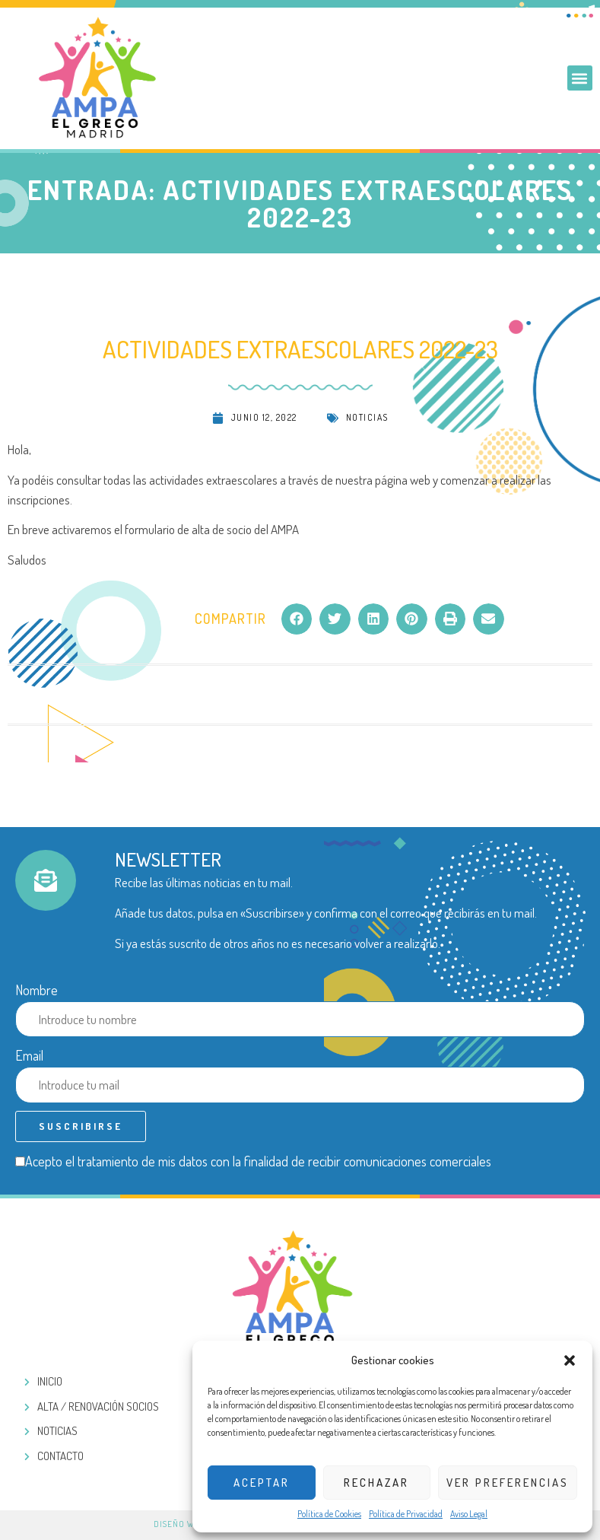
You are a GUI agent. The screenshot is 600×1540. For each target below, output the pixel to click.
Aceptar (261, 1482)
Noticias (367, 417)
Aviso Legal (468, 1513)
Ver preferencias (507, 1482)
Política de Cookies (329, 1513)
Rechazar (376, 1482)
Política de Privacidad (406, 1513)
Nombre (36, 990)
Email (29, 1055)
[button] (569, 1360)
